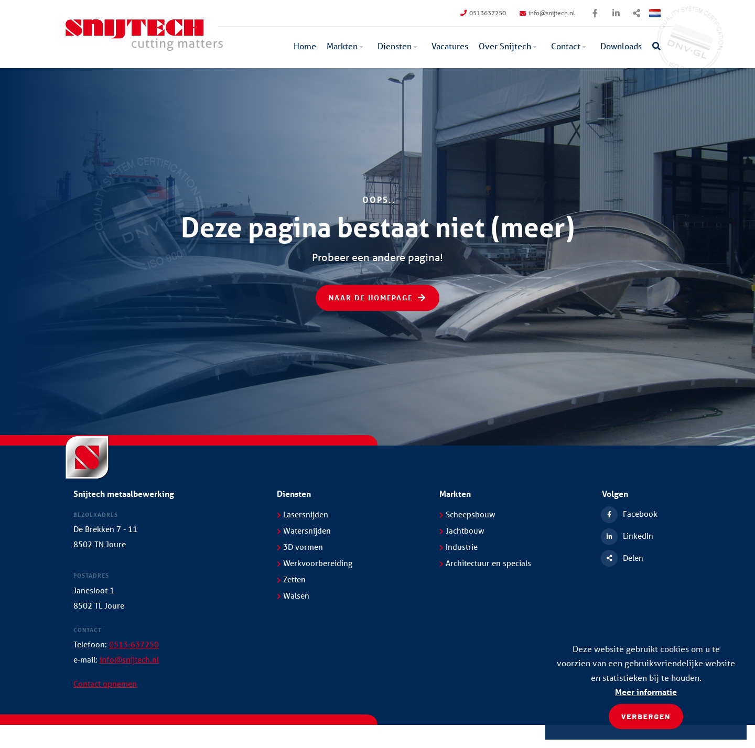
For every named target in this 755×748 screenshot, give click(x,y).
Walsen (293, 595)
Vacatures (450, 45)
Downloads (621, 45)
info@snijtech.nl (547, 12)
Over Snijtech (505, 45)
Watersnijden (304, 530)
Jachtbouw (461, 530)
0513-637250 (134, 644)
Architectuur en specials (485, 563)
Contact (565, 45)
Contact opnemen (105, 683)
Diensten (395, 45)
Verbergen (646, 716)
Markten (342, 45)
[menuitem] (304, 47)
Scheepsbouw (467, 514)
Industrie (458, 546)
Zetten (291, 579)
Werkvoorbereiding (314, 563)
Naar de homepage (377, 298)
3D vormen (300, 546)
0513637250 (483, 12)
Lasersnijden (302, 514)
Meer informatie (646, 691)
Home (305, 45)
